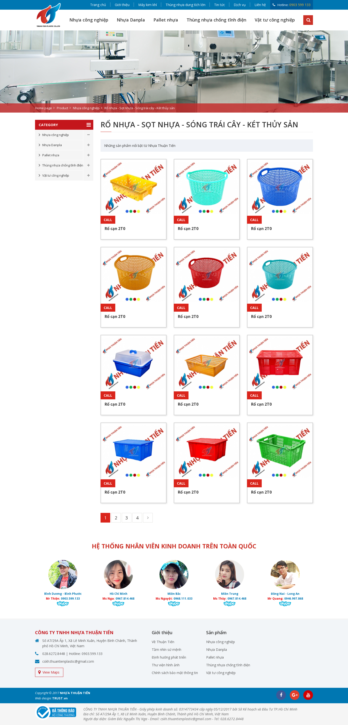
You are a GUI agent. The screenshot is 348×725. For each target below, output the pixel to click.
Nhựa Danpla (131, 20)
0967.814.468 (125, 598)
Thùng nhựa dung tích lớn (185, 4)
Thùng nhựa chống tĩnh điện (216, 20)
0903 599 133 (300, 4)
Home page (43, 108)
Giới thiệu (122, 4)
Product (62, 108)
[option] (174, 71)
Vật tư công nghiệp (275, 20)
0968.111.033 (183, 598)
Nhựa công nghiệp (88, 20)
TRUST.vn (60, 698)
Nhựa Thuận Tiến (161, 145)
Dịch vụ (240, 4)
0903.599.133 (70, 598)
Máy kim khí (147, 4)
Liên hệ (260, 4)
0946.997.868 (293, 598)
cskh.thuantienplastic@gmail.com (68, 661)
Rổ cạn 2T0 (115, 228)
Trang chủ (98, 4)
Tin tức (219, 4)
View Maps (51, 672)
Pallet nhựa (165, 20)
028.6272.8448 (53, 653)
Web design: (43, 698)
